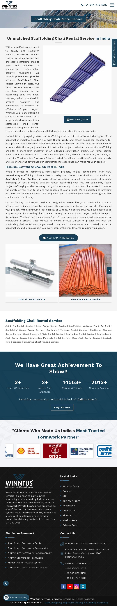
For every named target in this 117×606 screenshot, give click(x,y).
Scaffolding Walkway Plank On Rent (89, 326)
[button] (109, 270)
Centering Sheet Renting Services (41, 342)
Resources (69, 505)
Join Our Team (71, 500)
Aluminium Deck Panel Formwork (28, 567)
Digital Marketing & (74, 602)
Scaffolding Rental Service (80, 334)
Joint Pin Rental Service (19, 326)
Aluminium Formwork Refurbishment (30, 552)
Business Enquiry (15, 597)
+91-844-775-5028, (76, 563)
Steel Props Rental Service (51, 326)
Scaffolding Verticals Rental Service (67, 330)
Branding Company (97, 602)
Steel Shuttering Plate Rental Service (43, 334)
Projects (67, 491)
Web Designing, (53, 602)
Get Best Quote (77, 119)
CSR (65, 495)
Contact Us (69, 510)
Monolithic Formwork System (25, 562)
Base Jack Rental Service (86, 338)
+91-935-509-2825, (76, 568)
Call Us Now (86, 399)
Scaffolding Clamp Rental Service (24, 330)
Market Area (70, 520)
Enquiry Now (62, 407)
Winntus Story (71, 486)
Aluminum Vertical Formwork (25, 557)
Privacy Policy (71, 525)
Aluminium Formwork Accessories (28, 548)
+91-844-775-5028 (94, 4)
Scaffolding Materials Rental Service (50, 338)
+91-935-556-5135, (75, 573)
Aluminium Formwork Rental (25, 543)
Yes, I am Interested (58, 238)
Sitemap (67, 515)
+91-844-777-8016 (75, 578)
